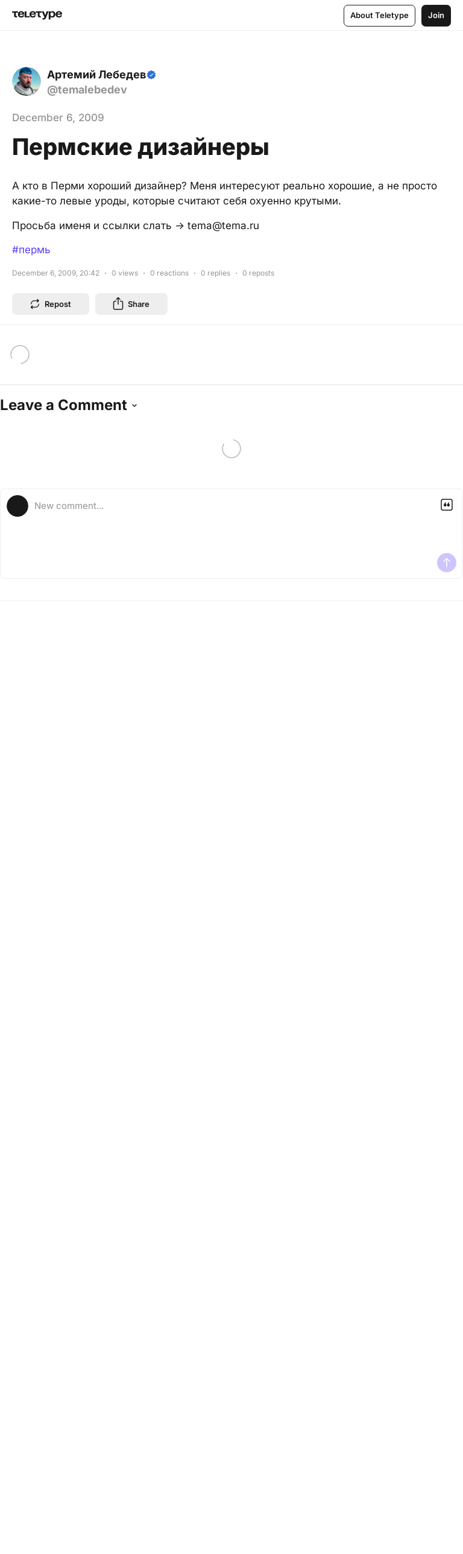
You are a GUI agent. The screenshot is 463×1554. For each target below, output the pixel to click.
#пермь (31, 250)
